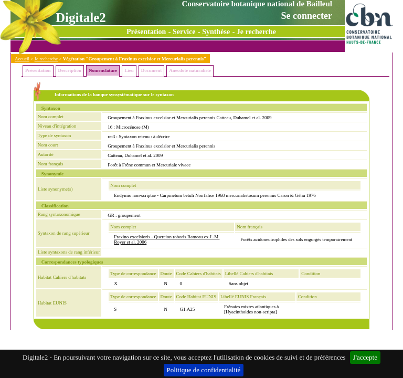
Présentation (146, 32)
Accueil (22, 58)
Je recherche (256, 32)
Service (184, 32)
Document (151, 70)
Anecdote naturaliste (190, 70)
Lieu (129, 70)
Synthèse (216, 32)
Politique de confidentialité (204, 370)
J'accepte (365, 357)
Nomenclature (103, 70)
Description (70, 70)
